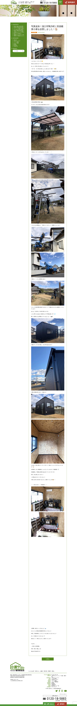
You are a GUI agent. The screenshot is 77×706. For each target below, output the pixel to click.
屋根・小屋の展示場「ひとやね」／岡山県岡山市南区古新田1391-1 (21, 674)
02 (53, 674)
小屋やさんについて (55, 677)
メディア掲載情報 (55, 681)
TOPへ (33, 2)
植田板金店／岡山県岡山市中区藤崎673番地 (17, 677)
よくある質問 (54, 678)
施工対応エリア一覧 (55, 685)
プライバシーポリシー (63, 694)
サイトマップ (54, 686)
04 (57, 674)
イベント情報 (54, 680)
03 (55, 674)
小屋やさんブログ (55, 679)
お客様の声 (54, 684)
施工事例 (34, 32)
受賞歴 (53, 682)
